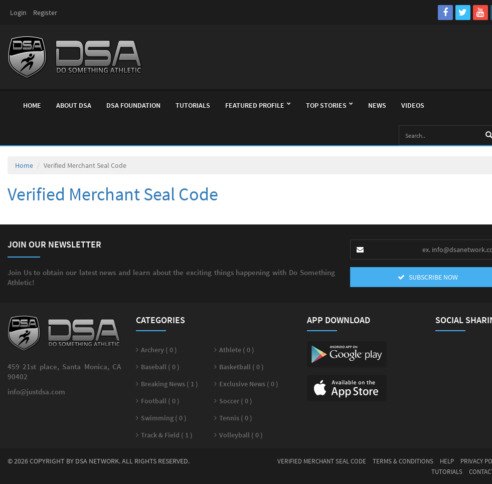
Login (18, 12)
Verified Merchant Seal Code (321, 461)
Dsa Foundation (133, 105)
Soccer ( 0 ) (235, 400)
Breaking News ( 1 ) (169, 383)
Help (447, 461)
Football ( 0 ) (160, 400)
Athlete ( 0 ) (236, 349)
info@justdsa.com (36, 391)
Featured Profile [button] (258, 105)
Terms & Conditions (403, 461)
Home (32, 105)
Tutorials (193, 105)
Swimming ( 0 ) (164, 417)
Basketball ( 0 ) (241, 366)
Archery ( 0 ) (159, 349)
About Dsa (73, 105)
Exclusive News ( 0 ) (248, 383)
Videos (412, 105)
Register (45, 12)
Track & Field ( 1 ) (167, 434)
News (377, 105)
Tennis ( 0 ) (235, 417)
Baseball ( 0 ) (160, 366)
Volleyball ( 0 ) (241, 434)
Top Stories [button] (329, 105)
